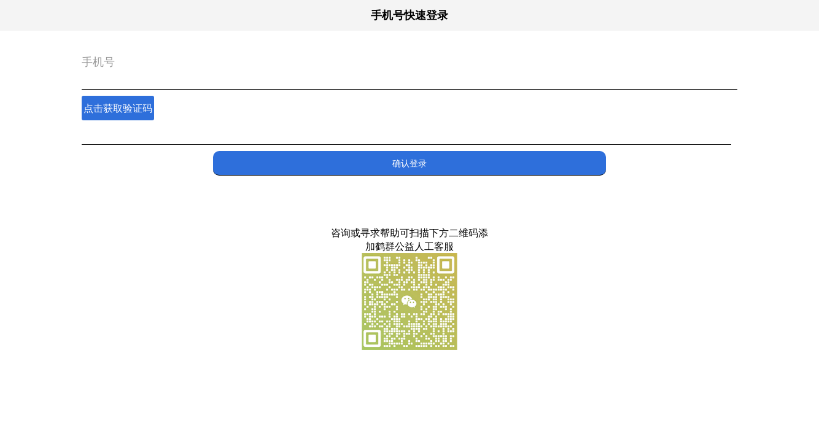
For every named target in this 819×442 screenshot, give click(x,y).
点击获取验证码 (117, 108)
